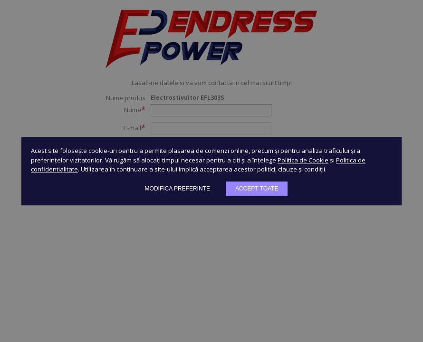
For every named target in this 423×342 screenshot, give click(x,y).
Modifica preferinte (177, 188)
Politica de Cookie (303, 160)
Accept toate (256, 188)
